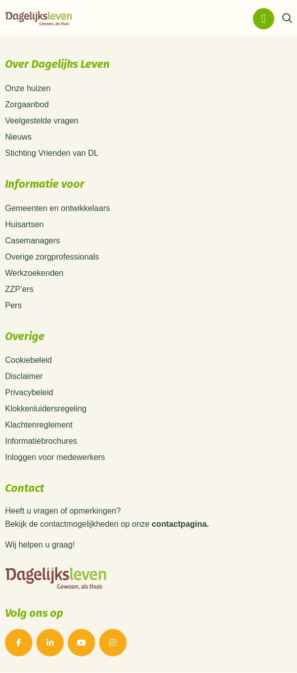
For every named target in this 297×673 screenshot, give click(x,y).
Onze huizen (28, 88)
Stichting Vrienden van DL (51, 153)
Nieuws (18, 137)
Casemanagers (32, 240)
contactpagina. (180, 524)
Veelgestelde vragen (41, 120)
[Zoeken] (287, 18)
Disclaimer (24, 376)
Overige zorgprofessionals (52, 257)
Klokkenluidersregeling (46, 408)
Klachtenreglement (38, 424)
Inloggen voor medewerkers (55, 457)
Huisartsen (24, 224)
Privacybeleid (29, 392)
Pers (13, 305)
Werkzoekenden (34, 273)
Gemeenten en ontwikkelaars (57, 208)
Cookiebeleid (28, 360)
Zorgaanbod (27, 104)
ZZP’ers (19, 289)
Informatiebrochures (41, 441)
